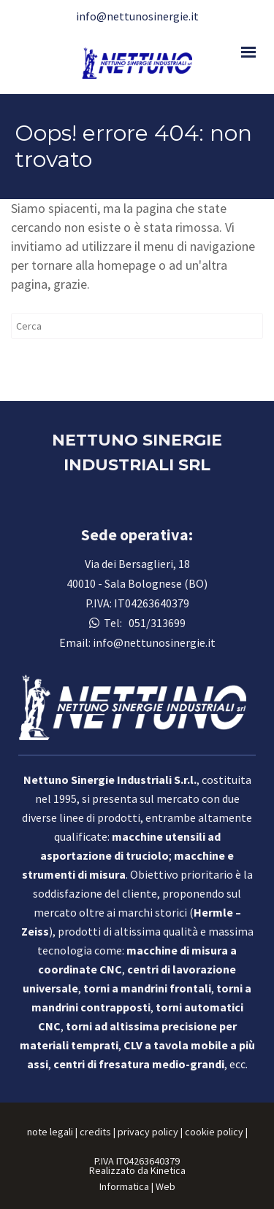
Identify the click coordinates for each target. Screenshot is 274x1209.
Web (165, 1186)
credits (95, 1131)
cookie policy (214, 1131)
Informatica (124, 1186)
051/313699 (155, 622)
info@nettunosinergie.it (137, 16)
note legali (50, 1131)
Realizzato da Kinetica (137, 1170)
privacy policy (148, 1131)
